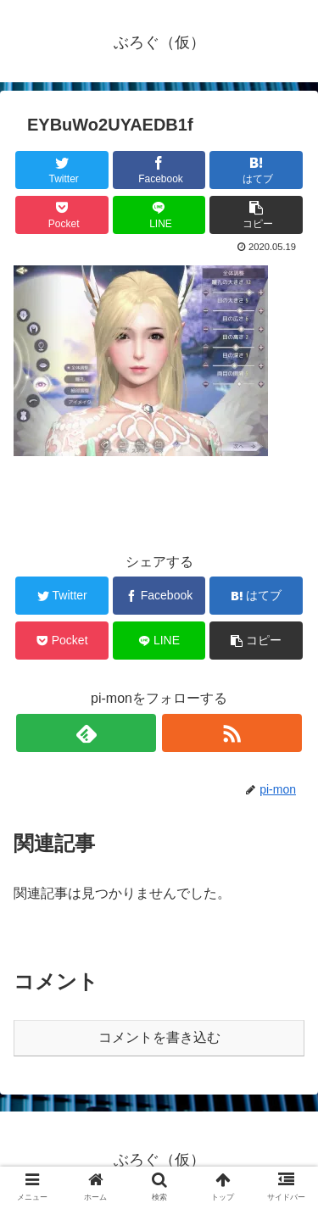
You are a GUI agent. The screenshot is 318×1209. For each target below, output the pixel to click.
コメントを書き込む (159, 1037)
